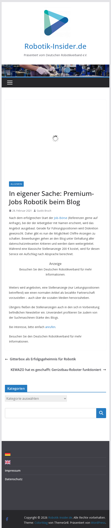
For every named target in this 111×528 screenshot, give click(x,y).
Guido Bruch (44, 210)
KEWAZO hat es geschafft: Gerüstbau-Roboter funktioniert (58, 369)
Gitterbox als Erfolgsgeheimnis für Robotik (40, 359)
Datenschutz (13, 479)
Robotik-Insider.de (55, 46)
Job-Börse (60, 218)
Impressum (12, 470)
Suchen (101, 413)
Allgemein (16, 184)
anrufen (50, 327)
